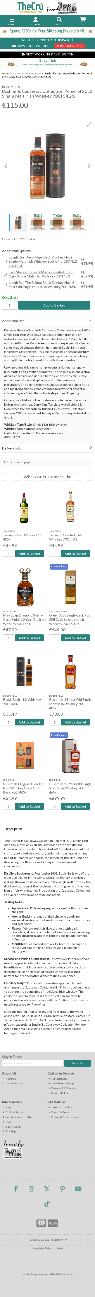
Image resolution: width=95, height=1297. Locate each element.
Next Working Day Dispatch (47, 54)
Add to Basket (54, 305)
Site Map (9, 1131)
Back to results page (18, 462)
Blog (7, 1107)
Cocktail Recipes (14, 1112)
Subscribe (77, 1063)
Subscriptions (57, 1078)
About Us (9, 1078)
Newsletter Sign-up (61, 1083)
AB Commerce (64, 1274)
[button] (89, 124)
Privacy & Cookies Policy (64, 1117)
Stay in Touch (12, 1056)
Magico (35, 1274)
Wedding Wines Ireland (18, 1117)
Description (13, 829)
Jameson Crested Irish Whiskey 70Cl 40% (65, 537)
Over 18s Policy (59, 1112)
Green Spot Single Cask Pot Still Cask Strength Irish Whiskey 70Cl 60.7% (69, 619)
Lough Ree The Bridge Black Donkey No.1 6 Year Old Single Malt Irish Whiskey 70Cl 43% (51, 284)
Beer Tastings (12, 1126)
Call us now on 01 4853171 (48, 1240)
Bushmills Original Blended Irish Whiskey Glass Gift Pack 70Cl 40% (23, 788)
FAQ (7, 1121)
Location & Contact (15, 1083)
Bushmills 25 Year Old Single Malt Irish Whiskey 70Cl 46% (70, 788)
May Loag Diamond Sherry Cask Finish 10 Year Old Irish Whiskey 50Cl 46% (24, 619)
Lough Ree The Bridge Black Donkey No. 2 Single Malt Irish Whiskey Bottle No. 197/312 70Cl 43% (51, 261)
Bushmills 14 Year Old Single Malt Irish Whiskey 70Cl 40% (70, 703)
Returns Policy (58, 1093)
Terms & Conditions (61, 1107)
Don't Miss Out (69, 46)
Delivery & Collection (62, 1088)
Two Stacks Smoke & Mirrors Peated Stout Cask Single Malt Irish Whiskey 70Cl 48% (51, 274)
